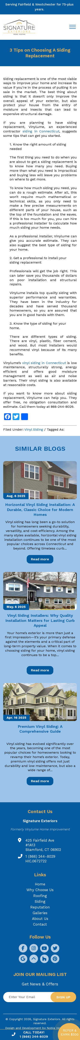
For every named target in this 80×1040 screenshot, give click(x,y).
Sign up (63, 997)
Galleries (40, 913)
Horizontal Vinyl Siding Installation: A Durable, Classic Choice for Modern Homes (40, 509)
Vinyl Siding (33, 429)
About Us (40, 918)
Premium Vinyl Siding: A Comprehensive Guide (40, 729)
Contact (40, 924)
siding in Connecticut (41, 131)
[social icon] (23, 948)
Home (40, 884)
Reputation (40, 907)
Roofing (40, 896)
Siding (40, 901)
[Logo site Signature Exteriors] (21, 27)
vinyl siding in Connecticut (44, 363)
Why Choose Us (40, 890)
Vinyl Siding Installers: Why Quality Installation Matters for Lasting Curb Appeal (40, 620)
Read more (40, 559)
